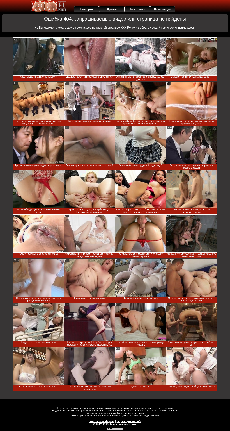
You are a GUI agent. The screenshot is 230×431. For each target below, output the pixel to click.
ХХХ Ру (126, 27)
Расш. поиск (137, 9)
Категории (86, 9)
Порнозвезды (162, 9)
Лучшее (112, 9)
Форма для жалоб (129, 421)
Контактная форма (101, 421)
